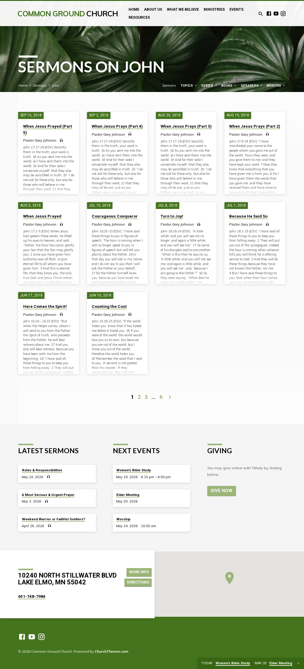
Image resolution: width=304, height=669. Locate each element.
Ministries (214, 9)
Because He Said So (248, 216)
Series (209, 86)
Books (229, 86)
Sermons (40, 85)
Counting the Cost (109, 306)
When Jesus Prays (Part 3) (186, 126)
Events (236, 9)
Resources (139, 17)
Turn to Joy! (172, 216)
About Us (153, 9)
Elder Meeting (127, 495)
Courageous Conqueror (115, 216)
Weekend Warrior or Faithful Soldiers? (53, 519)
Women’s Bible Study (133, 470)
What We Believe (183, 9)
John (55, 85)
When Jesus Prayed (42, 216)
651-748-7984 (31, 596)
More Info (138, 572)
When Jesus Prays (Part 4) (117, 126)
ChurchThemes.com (111, 651)
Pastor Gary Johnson (39, 140)
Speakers (252, 86)
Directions (138, 582)
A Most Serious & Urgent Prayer (48, 495)
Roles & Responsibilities (42, 470)
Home (134, 9)
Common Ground (68, 13)
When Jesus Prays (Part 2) (254, 126)
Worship (123, 519)
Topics (188, 86)
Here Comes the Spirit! (45, 306)
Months (276, 86)
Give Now (220, 490)
